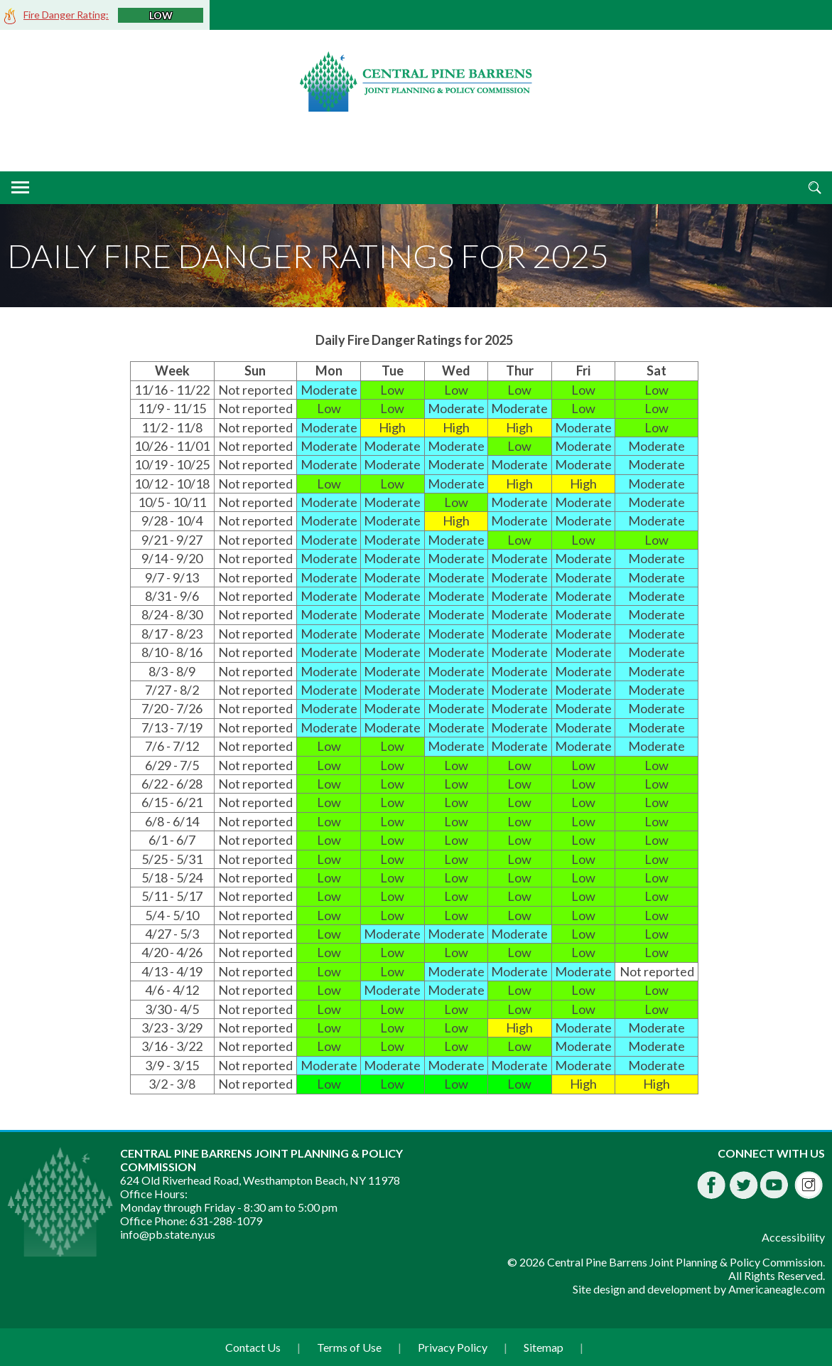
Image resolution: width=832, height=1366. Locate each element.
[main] (416, 713)
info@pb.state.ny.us (167, 1234)
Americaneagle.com (776, 1289)
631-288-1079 (226, 1220)
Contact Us (253, 1347)
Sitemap (543, 1347)
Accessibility (793, 1237)
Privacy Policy (452, 1347)
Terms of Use (349, 1347)
